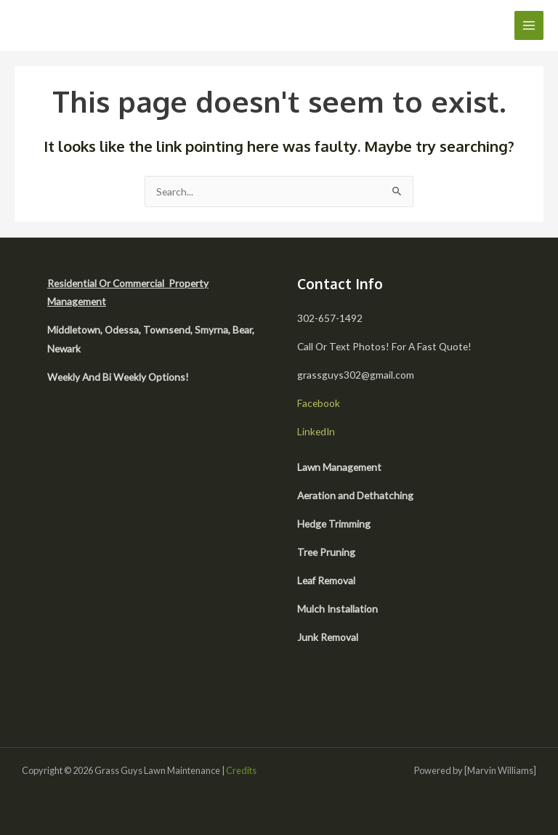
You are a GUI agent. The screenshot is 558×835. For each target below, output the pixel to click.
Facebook (318, 403)
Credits (241, 770)
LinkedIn (316, 431)
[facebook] (339, 695)
